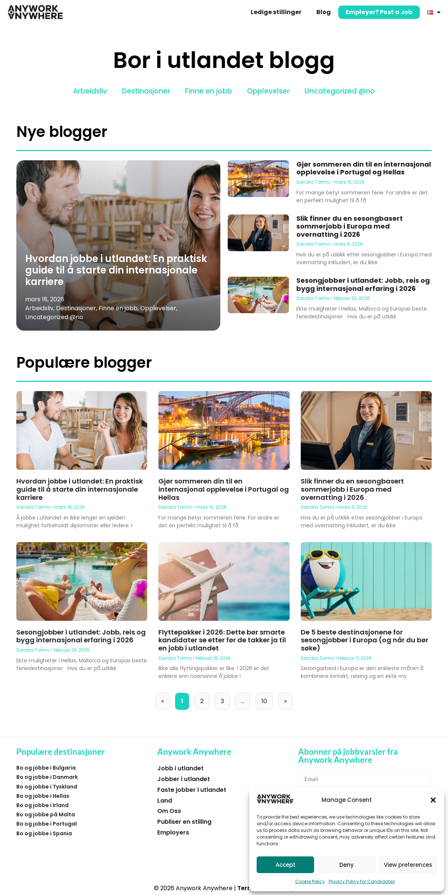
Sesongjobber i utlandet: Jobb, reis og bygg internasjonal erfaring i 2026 (363, 284)
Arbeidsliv (90, 91)
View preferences (408, 865)
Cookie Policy (310, 881)
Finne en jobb (208, 91)
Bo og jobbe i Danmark (47, 777)
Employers (173, 832)
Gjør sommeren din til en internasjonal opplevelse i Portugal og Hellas (363, 168)
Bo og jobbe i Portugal (46, 823)
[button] (433, 800)
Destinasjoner (146, 91)
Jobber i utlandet (183, 779)
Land (164, 800)
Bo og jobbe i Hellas (42, 796)
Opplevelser (268, 91)
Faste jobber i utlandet (191, 790)
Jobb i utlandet (180, 768)
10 (267, 699)
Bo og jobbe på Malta (45, 814)
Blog (323, 12)
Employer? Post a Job (379, 12)
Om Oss (169, 811)
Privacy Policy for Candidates (362, 881)
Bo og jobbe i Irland (42, 805)
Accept (286, 865)
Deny (346, 865)
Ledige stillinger (276, 12)
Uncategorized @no (339, 91)
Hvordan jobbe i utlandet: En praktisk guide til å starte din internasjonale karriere (116, 270)
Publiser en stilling (184, 821)
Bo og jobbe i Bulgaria (46, 767)
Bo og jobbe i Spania (44, 833)
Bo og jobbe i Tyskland (46, 786)
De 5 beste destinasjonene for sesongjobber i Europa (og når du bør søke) (364, 640)
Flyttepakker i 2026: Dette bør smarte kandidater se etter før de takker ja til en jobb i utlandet (222, 640)
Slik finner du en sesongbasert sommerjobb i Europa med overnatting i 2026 (349, 226)
